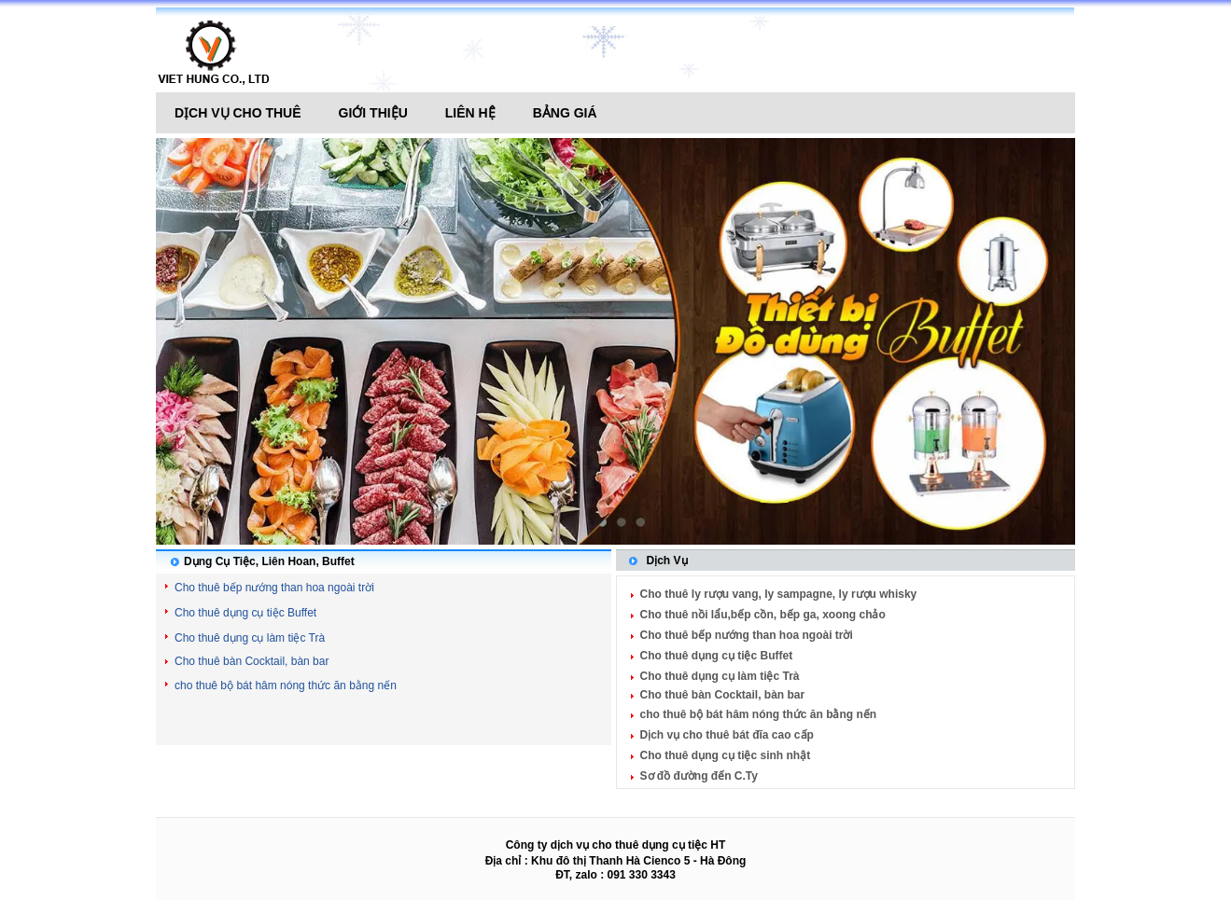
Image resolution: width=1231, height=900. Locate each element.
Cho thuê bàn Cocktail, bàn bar (252, 661)
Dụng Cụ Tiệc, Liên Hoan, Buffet (269, 561)
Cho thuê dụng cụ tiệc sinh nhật (725, 755)
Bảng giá (565, 112)
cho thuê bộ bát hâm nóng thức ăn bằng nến (286, 685)
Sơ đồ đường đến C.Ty (699, 775)
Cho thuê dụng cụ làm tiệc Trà (250, 637)
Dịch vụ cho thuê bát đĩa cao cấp (727, 734)
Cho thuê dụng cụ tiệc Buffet (245, 612)
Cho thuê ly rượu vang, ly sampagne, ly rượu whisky (778, 594)
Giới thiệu (373, 112)
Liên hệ (470, 112)
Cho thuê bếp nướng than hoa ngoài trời (274, 587)
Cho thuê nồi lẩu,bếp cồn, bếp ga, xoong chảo (763, 614)
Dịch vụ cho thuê (238, 112)
